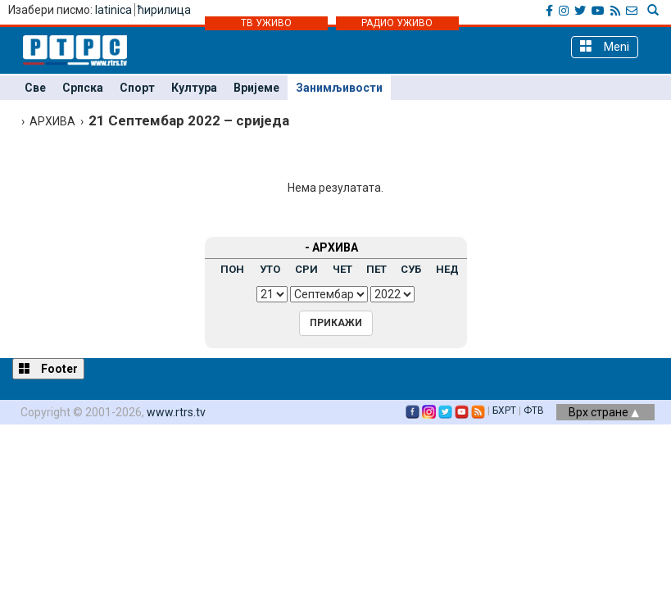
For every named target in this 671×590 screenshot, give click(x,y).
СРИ (306, 269)
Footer (48, 368)
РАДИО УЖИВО (397, 23)
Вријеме (256, 87)
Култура (194, 87)
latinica (113, 9)
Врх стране (604, 412)
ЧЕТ (342, 269)
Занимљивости (339, 87)
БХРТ (504, 410)
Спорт (137, 87)
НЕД (447, 269)
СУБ (411, 269)
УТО (270, 269)
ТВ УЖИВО (266, 23)
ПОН (232, 269)
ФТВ (534, 410)
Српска (82, 87)
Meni (604, 46)
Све (35, 87)
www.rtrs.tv (176, 412)
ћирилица (164, 9)
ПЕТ (376, 269)
